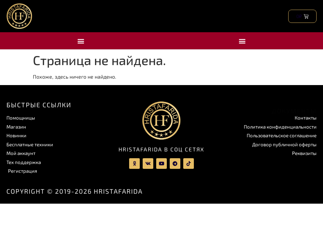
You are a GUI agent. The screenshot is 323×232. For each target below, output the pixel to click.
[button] (80, 40)
